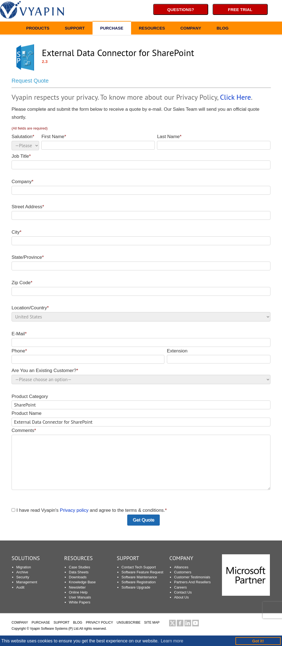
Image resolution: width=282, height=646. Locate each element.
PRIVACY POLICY (99, 622)
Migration (23, 567)
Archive (22, 572)
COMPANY (190, 29)
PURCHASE (111, 29)
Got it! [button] (258, 641)
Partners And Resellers (192, 582)
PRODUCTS (37, 29)
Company (141, 187)
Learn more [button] (172, 641)
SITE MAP (151, 622)
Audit (20, 587)
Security (22, 577)
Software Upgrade (135, 587)
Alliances (181, 567)
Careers (180, 587)
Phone (88, 356)
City (141, 237)
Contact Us (183, 592)
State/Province (141, 262)
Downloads (77, 577)
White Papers (79, 602)
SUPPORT (75, 29)
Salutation (25, 142)
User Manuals (80, 597)
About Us (181, 597)
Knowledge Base (82, 582)
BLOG (222, 29)
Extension (218, 356)
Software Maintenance (139, 577)
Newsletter (77, 587)
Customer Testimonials (192, 577)
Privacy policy (74, 510)
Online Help (78, 592)
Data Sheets (79, 572)
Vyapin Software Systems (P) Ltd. (54, 629)
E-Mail (141, 339)
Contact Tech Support (138, 567)
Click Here (235, 97)
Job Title (141, 161)
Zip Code (141, 288)
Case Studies (79, 567)
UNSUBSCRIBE (129, 622)
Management (26, 582)
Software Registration (138, 582)
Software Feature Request (142, 572)
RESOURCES (152, 29)
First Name (98, 142)
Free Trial (240, 9)
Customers (182, 572)
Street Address (141, 212)
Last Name (213, 142)
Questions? (180, 9)
